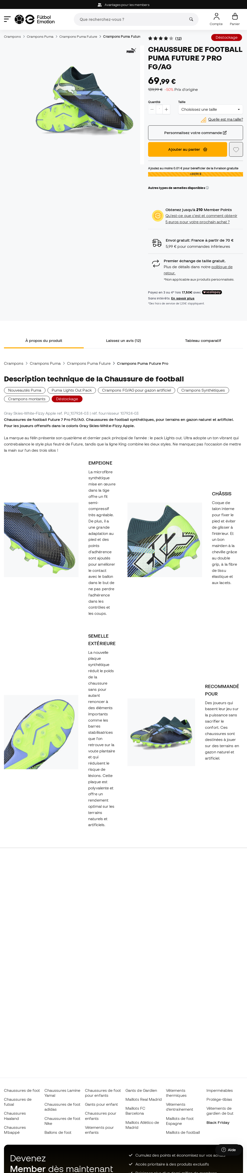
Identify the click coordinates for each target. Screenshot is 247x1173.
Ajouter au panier (187, 149)
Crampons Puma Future (78, 36)
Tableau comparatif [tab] (203, 340)
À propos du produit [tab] (43, 340)
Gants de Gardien (141, 1090)
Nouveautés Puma (24, 390)
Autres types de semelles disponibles (178, 187)
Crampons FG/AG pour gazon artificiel (136, 390)
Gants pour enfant (101, 1104)
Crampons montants (26, 399)
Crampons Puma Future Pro (125, 36)
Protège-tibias (219, 1099)
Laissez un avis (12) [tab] (123, 340)
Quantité (154, 102)
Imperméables (219, 1090)
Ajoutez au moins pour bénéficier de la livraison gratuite (193, 168)
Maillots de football (183, 1132)
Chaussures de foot (22, 1090)
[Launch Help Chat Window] (228, 1150)
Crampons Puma (40, 36)
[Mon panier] (235, 19)
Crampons (12, 36)
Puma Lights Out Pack (72, 390)
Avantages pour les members (123, 5)
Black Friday (217, 1122)
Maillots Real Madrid (143, 1099)
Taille (181, 102)
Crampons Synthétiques (203, 390)
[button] (207, 187)
